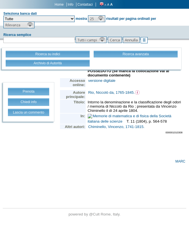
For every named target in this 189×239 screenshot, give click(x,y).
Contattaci (85, 5)
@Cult (95, 214)
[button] (96, 18)
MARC (180, 161)
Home (59, 5)
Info (70, 5)
